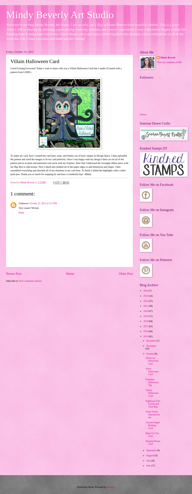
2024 (146, 290)
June (148, 465)
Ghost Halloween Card (152, 371)
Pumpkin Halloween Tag (152, 382)
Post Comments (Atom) (30, 281)
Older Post (126, 273)
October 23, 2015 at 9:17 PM (43, 203)
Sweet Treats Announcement (153, 414)
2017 (146, 326)
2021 (146, 306)
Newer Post (13, 273)
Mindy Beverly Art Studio (60, 14)
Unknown (24, 203)
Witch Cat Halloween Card (152, 361)
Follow (143, 114)
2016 (146, 331)
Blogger (110, 487)
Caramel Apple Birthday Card (153, 425)
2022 (146, 301)
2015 (146, 336)
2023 (146, 296)
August (150, 455)
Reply (21, 212)
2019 (146, 316)
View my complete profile (169, 62)
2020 (146, 311)
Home (70, 273)
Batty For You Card (152, 434)
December (151, 340)
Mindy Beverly (167, 57)
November (151, 346)
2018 (146, 321)
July (148, 460)
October (150, 354)
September (151, 450)
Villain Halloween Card (152, 393)
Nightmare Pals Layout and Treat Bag (153, 404)
